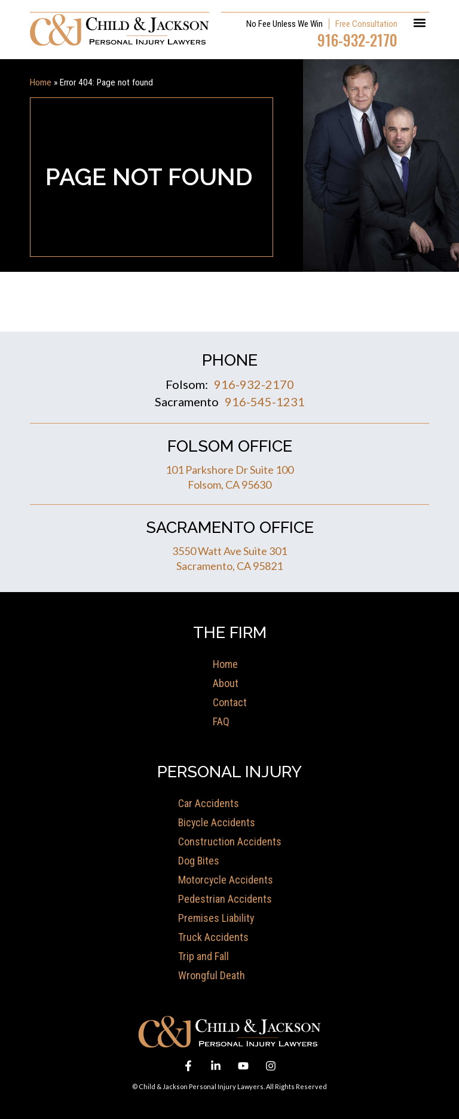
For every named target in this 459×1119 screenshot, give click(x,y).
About (225, 682)
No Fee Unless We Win (284, 23)
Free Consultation (366, 23)
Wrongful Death (211, 974)
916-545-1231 (265, 401)
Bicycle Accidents (217, 822)
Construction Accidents (229, 841)
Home (40, 81)
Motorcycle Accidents (226, 879)
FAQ (221, 721)
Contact (230, 701)
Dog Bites (199, 860)
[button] (419, 22)
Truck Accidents (213, 936)
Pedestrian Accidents (225, 898)
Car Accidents (208, 802)
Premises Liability (216, 917)
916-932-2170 (357, 39)
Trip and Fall (203, 955)
